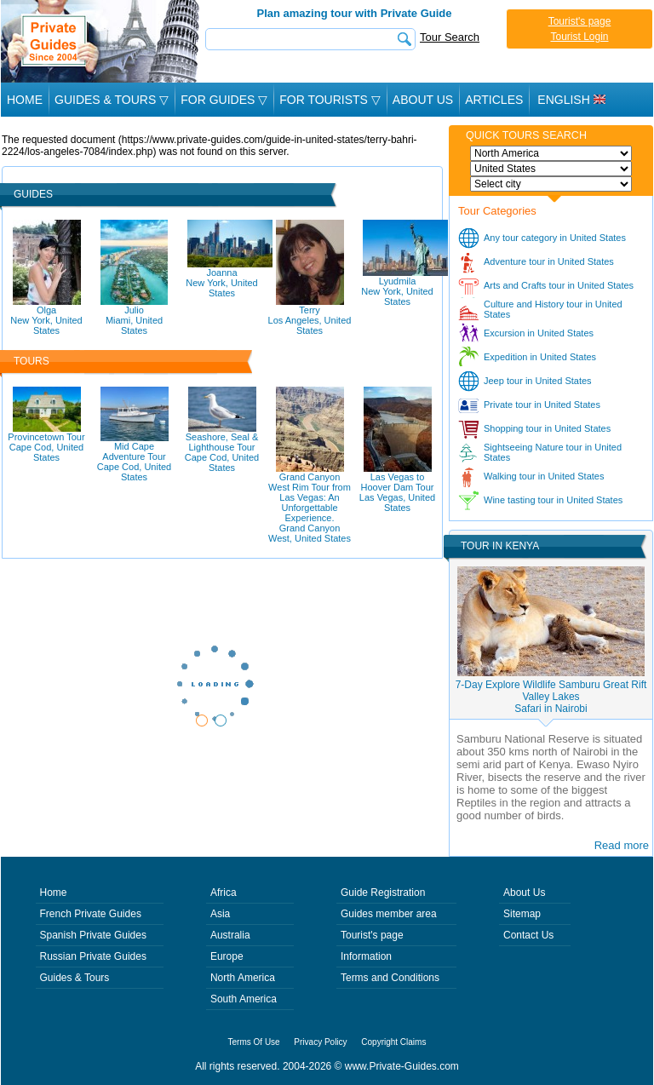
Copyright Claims (393, 1042)
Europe (227, 956)
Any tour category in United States (555, 237)
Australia (230, 935)
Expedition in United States (540, 357)
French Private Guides (90, 914)
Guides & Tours (75, 978)
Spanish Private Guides (93, 935)
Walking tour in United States (544, 476)
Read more (621, 845)
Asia (220, 914)
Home (25, 99)
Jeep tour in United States (538, 381)
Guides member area (389, 914)
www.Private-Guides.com (402, 1066)
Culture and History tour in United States (553, 309)
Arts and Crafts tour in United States (559, 285)
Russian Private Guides (93, 956)
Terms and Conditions (390, 978)
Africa (223, 892)
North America (242, 978)
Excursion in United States (539, 333)
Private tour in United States (542, 404)
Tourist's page (579, 21)
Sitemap (522, 914)
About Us (423, 99)
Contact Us (528, 935)
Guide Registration (383, 892)
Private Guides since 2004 (102, 41)
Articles (494, 99)
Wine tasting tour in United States (553, 500)
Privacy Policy (320, 1042)
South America (243, 999)
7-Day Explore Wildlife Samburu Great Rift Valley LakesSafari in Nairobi (551, 697)
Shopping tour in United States (547, 428)
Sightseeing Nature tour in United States (553, 452)
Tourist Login (579, 37)
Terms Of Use (254, 1042)
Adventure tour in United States (549, 261)
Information (366, 956)
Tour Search (449, 37)
